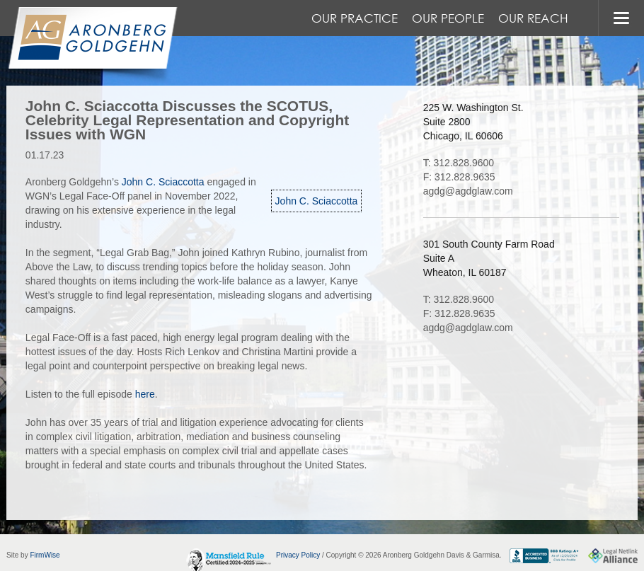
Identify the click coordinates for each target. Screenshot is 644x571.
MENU (621, 18)
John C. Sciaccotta (316, 201)
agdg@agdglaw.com (468, 191)
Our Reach (533, 18)
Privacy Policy (298, 555)
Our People (448, 18)
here (145, 394)
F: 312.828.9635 (459, 177)
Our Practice (354, 18)
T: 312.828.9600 (458, 162)
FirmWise (44, 555)
